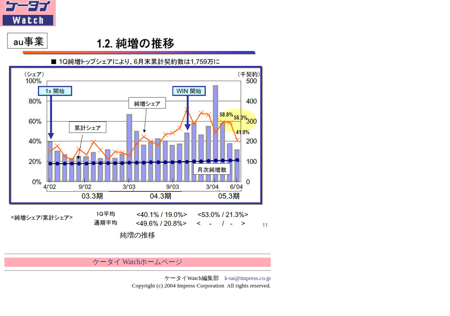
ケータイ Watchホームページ (137, 262)
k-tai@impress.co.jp (248, 278)
